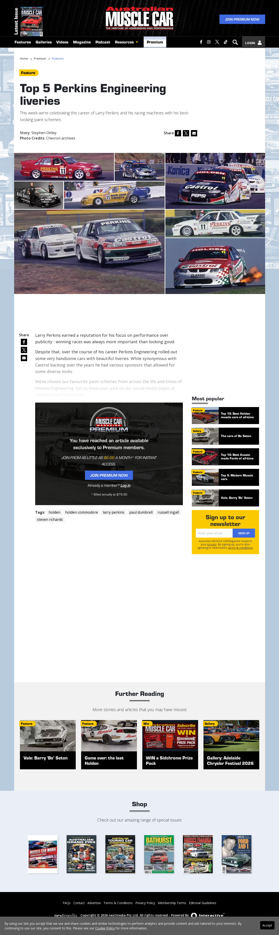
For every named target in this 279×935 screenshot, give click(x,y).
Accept (267, 925)
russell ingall (168, 512)
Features (23, 45)
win (146, 723)
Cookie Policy (105, 928)
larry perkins (113, 512)
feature (28, 72)
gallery (197, 431)
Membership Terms (172, 903)
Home (24, 58)
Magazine (82, 45)
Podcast (102, 45)
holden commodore (81, 512)
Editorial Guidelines (202, 903)
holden (54, 512)
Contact (79, 903)
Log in (125, 485)
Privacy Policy (145, 903)
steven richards (50, 519)
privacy (211, 544)
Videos (62, 45)
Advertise (94, 903)
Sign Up (243, 533)
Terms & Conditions (118, 903)
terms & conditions (240, 547)
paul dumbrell (141, 512)
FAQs (67, 903)
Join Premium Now (242, 20)
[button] (138, 45)
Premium (155, 45)
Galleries (44, 45)
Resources (124, 45)
